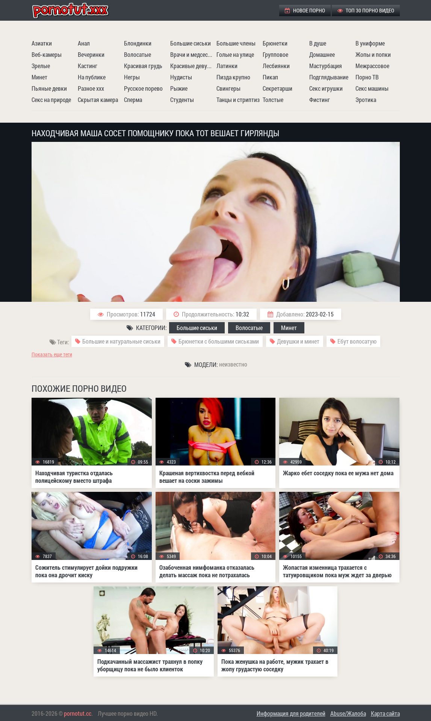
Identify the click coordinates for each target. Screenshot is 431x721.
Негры (132, 77)
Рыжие (179, 88)
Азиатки (42, 43)
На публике (92, 77)
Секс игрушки (326, 88)
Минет (39, 77)
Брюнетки (275, 43)
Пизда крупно (233, 77)
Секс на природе (51, 99)
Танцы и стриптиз (238, 99)
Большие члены (236, 43)
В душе (317, 43)
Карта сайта (385, 713)
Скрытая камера (98, 99)
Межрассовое (372, 66)
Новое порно (305, 10)
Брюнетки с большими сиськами (218, 341)
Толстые (273, 99)
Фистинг (319, 99)
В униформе (370, 43)
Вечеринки (91, 54)
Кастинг (87, 66)
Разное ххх (91, 88)
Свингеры (228, 88)
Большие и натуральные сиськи (121, 341)
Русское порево (143, 88)
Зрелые (41, 66)
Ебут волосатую (357, 341)
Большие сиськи (190, 43)
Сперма (133, 99)
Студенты (182, 99)
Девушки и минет (298, 341)
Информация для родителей (291, 713)
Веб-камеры (47, 54)
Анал (84, 43)
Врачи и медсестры (192, 54)
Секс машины (372, 88)
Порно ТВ (367, 77)
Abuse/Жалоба (348, 713)
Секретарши (277, 88)
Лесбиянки (276, 66)
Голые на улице (235, 54)
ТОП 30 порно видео (365, 10)
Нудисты (181, 77)
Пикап (270, 77)
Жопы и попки (373, 54)
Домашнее (322, 54)
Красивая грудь (143, 66)
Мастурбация (325, 66)
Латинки (226, 66)
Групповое (275, 54)
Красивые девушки (192, 66)
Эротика (365, 99)
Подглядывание (328, 77)
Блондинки (137, 43)
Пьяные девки (49, 88)
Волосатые (137, 54)
